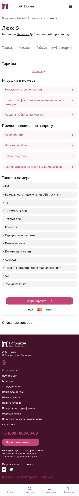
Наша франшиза (12, 391)
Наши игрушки (11, 402)
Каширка (36, 18)
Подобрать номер (20, 442)
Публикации (9, 375)
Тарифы (7, 47)
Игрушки (25, 47)
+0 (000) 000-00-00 (20, 433)
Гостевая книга (11, 413)
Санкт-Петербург (26, 477)
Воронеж (47, 477)
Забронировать (39, 301)
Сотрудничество (12, 386)
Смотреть (62, 47)
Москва (7, 477)
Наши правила (11, 397)
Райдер (42, 47)
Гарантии (8, 381)
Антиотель (8, 424)
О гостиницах (10, 370)
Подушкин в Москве (14, 18)
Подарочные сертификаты (18, 408)
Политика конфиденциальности (22, 419)
